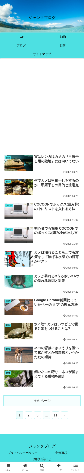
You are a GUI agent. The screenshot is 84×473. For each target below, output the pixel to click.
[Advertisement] (42, 106)
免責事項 (61, 453)
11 (55, 415)
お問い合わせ (42, 459)
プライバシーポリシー (23, 453)
